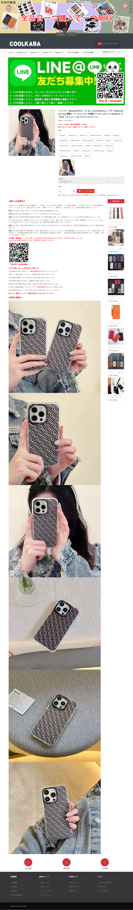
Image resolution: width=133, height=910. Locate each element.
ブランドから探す (73, 52)
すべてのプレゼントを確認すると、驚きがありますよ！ (103, 195)
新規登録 (60, 34)
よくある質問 (102, 891)
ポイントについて (46, 895)
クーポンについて (46, 891)
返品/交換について (75, 887)
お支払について (74, 882)
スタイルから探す (88, 52)
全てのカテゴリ (22, 52)
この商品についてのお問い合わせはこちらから (73, 195)
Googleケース (59, 52)
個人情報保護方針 (17, 895)
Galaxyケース (47, 52)
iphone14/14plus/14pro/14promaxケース (34, 106)
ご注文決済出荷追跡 (104, 882)
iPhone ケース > (20, 106)
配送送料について (75, 891)
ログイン (71, 34)
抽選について (44, 887)
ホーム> (13, 106)
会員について (44, 882)
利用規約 (14, 887)
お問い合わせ (102, 887)
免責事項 (14, 891)
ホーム (11, 52)
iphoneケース (35, 52)
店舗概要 (14, 882)
